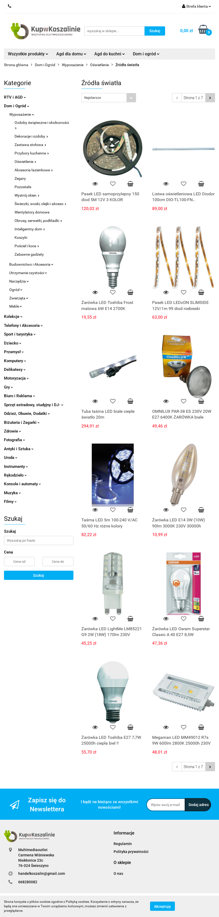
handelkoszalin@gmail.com (41, 873)
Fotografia (14, 440)
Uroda (10, 457)
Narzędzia (19, 281)
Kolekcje (13, 316)
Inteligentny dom (30, 229)
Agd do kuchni (109, 53)
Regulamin (123, 844)
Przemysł (14, 352)
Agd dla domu (71, 53)
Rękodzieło (15, 475)
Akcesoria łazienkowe (34, 170)
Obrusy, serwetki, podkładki (38, 221)
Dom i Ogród (16, 106)
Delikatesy (15, 369)
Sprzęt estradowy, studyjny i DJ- (33, 404)
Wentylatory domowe (32, 212)
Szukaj (38, 575)
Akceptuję (162, 906)
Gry (8, 387)
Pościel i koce (27, 246)
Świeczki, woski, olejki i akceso (40, 204)
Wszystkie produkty (28, 53)
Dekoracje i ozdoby (31, 136)
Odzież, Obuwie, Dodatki (27, 413)
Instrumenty (16, 466)
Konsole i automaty (22, 484)
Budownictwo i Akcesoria (31, 264)
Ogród (15, 290)
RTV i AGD (15, 97)
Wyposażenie (21, 114)
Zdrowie (12, 431)
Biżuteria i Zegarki (22, 422)
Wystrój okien (27, 195)
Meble (15, 306)
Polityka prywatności (131, 852)
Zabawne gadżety (29, 254)
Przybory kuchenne (32, 153)
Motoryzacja (16, 378)
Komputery (15, 360)
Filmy (10, 501)
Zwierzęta (18, 298)
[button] (124, 833)
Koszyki (21, 237)
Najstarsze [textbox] (92, 98)
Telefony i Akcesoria (23, 325)
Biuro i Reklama (19, 396)
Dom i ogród (146, 53)
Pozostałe (23, 187)
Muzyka (12, 493)
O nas (118, 873)
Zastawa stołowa (30, 145)
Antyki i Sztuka (19, 449)
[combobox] (108, 97)
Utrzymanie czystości (28, 273)
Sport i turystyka (20, 334)
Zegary (20, 178)
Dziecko (12, 343)
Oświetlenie (25, 161)
